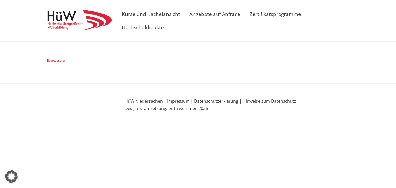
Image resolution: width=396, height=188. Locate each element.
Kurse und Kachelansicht (151, 13)
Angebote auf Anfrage (214, 13)
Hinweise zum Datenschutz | (270, 101)
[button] (11, 176)
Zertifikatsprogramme (275, 13)
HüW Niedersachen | (146, 101)
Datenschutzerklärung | (217, 101)
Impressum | (180, 101)
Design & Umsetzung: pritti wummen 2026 (166, 108)
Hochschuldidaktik (143, 27)
